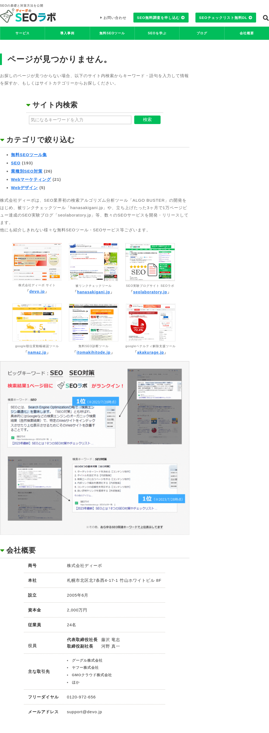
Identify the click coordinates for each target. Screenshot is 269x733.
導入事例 (67, 33)
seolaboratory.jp (150, 292)
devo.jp (37, 291)
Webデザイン (24, 187)
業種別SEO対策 (27, 171)
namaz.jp (37, 352)
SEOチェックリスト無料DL (223, 18)
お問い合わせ (115, 18)
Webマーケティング (31, 179)
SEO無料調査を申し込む (158, 18)
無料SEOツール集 (29, 154)
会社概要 (247, 33)
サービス (22, 33)
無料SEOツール (112, 33)
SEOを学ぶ (157, 33)
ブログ (202, 33)
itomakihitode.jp (93, 352)
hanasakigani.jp (93, 292)
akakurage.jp (150, 352)
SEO (16, 163)
